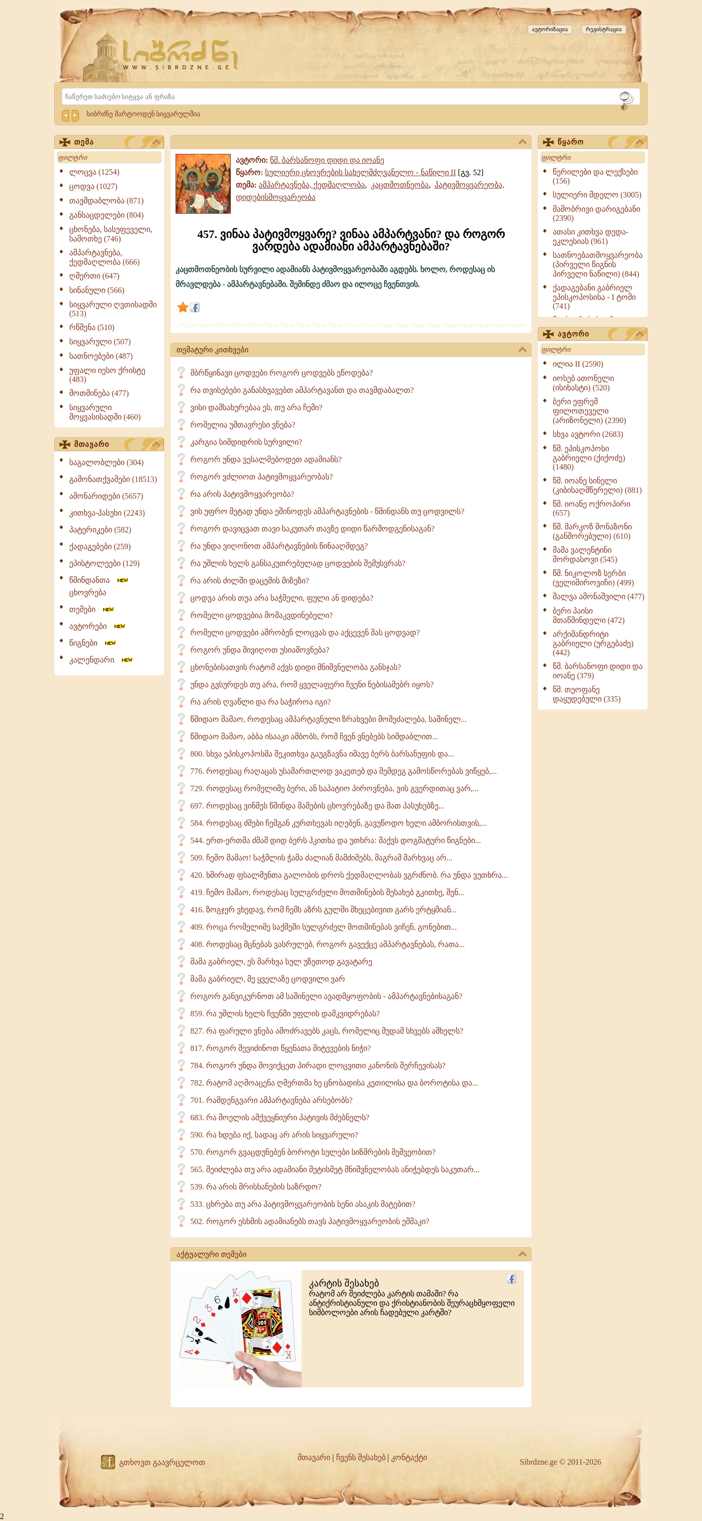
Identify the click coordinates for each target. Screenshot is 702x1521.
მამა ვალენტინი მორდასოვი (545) (585, 555)
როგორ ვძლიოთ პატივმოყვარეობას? (261, 477)
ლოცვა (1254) (94, 172)
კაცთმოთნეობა (400, 185)
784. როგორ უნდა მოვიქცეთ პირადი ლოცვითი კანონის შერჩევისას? (317, 1065)
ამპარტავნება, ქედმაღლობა (312, 185)
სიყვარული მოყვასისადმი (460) (105, 412)
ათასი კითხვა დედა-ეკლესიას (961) (590, 236)
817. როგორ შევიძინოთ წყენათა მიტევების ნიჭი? (280, 1048)
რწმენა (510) (92, 327)
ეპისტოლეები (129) (104, 563)
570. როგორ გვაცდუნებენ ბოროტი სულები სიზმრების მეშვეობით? (313, 1152)
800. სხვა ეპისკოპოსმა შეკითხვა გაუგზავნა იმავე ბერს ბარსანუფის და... (322, 754)
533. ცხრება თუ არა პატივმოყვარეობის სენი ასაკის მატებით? (302, 1204)
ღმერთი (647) (94, 276)
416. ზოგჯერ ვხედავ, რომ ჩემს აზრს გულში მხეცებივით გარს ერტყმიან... (323, 909)
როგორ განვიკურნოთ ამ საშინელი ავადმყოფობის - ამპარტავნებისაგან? (326, 996)
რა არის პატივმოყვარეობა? (242, 494)
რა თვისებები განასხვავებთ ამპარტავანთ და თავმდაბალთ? (302, 390)
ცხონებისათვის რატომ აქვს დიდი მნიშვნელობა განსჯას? (295, 667)
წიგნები (93, 643)
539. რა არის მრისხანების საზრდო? (255, 1187)
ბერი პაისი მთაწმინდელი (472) (589, 615)
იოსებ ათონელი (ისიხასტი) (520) (583, 383)
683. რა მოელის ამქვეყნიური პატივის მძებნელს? (279, 1117)
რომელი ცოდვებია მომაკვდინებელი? (261, 615)
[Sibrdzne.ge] (181, 54)
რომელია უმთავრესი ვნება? (242, 425)
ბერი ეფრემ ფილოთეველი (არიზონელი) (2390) (589, 411)
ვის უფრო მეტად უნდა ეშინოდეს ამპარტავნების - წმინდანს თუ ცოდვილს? (327, 511)
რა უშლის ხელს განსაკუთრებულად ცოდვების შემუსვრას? (297, 563)
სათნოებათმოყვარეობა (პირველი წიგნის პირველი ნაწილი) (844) (598, 264)
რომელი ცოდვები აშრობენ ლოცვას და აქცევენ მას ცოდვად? (305, 632)
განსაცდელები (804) (106, 215)
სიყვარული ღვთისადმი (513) (113, 309)
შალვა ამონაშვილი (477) (599, 596)
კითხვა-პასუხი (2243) (107, 513)
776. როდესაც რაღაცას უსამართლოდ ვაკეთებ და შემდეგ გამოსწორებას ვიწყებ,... (343, 771)
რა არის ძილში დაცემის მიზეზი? (249, 580)
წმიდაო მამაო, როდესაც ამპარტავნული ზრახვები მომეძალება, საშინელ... (328, 719)
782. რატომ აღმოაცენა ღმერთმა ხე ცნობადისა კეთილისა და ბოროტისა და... (334, 1083)
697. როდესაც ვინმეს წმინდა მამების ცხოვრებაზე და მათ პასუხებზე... (317, 806)
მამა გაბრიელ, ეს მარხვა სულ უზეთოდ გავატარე (281, 961)
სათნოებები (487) (101, 356)
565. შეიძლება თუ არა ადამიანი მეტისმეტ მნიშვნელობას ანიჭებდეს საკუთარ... (335, 1169)
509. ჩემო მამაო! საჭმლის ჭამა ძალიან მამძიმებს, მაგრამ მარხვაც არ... (321, 858)
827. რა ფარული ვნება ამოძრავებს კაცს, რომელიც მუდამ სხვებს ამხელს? (326, 1031)
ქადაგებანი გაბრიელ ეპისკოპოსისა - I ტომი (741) (594, 297)
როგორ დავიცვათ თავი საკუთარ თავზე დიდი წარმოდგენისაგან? (312, 528)
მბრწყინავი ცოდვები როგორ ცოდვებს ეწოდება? (281, 373)
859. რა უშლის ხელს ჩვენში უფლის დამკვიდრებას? (285, 1013)
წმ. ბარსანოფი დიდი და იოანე (327, 160)
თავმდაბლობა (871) (106, 200)
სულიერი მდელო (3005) (597, 194)
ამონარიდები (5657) (106, 496)
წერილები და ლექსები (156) (595, 176)
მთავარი (117, 444)
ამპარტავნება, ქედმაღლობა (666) (104, 257)
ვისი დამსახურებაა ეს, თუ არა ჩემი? (256, 407)
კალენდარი (101, 660)
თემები (92, 609)
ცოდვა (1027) (93, 186)
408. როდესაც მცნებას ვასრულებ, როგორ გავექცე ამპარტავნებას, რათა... (327, 944)
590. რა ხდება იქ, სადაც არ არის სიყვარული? (274, 1135)
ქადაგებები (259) (100, 546)
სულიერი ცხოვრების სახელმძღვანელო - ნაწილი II (360, 172)
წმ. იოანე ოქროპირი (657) (591, 508)
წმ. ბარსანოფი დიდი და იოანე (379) (598, 671)
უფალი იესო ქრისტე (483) (107, 374)
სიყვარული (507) (100, 341)
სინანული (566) (97, 290)
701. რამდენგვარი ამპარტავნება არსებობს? (271, 1100)
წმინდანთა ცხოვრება (99, 586)
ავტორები (98, 626)
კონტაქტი (409, 1457)
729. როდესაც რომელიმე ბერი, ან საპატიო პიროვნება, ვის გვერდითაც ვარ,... (334, 788)
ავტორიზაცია (550, 29)
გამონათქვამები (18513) (113, 479)
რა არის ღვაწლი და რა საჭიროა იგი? (260, 702)
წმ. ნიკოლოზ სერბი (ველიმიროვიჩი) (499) (593, 578)
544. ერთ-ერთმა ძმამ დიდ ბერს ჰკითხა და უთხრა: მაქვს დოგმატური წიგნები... (335, 840)
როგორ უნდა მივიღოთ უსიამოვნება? (259, 650)
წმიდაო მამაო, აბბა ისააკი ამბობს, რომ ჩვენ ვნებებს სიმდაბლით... (314, 736)
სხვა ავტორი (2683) (588, 434)
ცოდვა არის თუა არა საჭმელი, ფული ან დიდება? (281, 598)
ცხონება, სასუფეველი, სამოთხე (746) (110, 234)
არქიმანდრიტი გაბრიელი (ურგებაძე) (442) (593, 643)
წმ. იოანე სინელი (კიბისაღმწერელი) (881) (597, 485)
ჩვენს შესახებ (361, 1457)
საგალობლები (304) (106, 462)
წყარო (601, 142)
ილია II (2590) (578, 364)
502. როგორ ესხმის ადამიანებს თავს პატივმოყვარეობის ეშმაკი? (309, 1221)
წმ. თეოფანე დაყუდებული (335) (587, 694)
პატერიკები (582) (100, 529)
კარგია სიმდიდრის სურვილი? (246, 442)
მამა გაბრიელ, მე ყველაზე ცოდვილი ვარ (267, 979)
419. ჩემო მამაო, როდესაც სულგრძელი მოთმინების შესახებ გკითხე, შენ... (327, 892)
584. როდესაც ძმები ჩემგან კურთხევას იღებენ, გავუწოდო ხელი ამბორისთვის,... (338, 823)
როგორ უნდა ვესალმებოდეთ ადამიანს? (266, 459)
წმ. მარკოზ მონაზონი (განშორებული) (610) (592, 531)
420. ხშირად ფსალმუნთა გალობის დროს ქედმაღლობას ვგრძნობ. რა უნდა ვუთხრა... (349, 875)
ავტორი (601, 334)
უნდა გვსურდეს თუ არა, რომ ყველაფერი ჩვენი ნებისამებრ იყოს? (312, 684)
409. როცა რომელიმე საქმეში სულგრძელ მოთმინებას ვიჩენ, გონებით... (323, 927)
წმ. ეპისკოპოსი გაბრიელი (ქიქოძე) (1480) (589, 457)
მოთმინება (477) (99, 393)
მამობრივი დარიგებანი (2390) (596, 213)
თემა (117, 142)
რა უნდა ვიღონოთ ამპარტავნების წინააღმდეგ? (279, 546)
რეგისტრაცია (604, 29)
